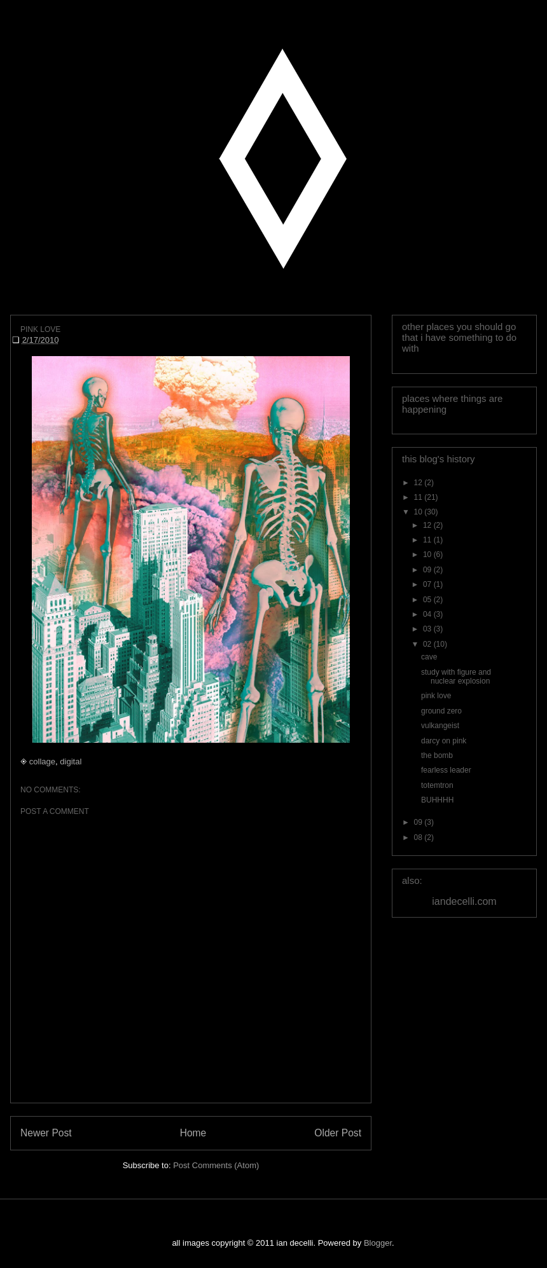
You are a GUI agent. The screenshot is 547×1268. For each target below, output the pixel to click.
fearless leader (446, 770)
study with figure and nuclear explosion (456, 677)
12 (419, 482)
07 (428, 584)
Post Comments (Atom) (216, 1165)
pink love (436, 695)
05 (428, 599)
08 (419, 837)
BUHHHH (437, 800)
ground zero (441, 710)
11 (419, 497)
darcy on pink (443, 740)
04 (428, 614)
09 (428, 569)
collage (42, 761)
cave (429, 656)
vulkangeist (440, 725)
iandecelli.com (464, 901)
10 (419, 511)
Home (193, 1132)
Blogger (378, 1243)
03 (428, 628)
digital (70, 761)
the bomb (437, 755)
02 (428, 644)
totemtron (437, 785)
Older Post (337, 1132)
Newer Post (46, 1132)
